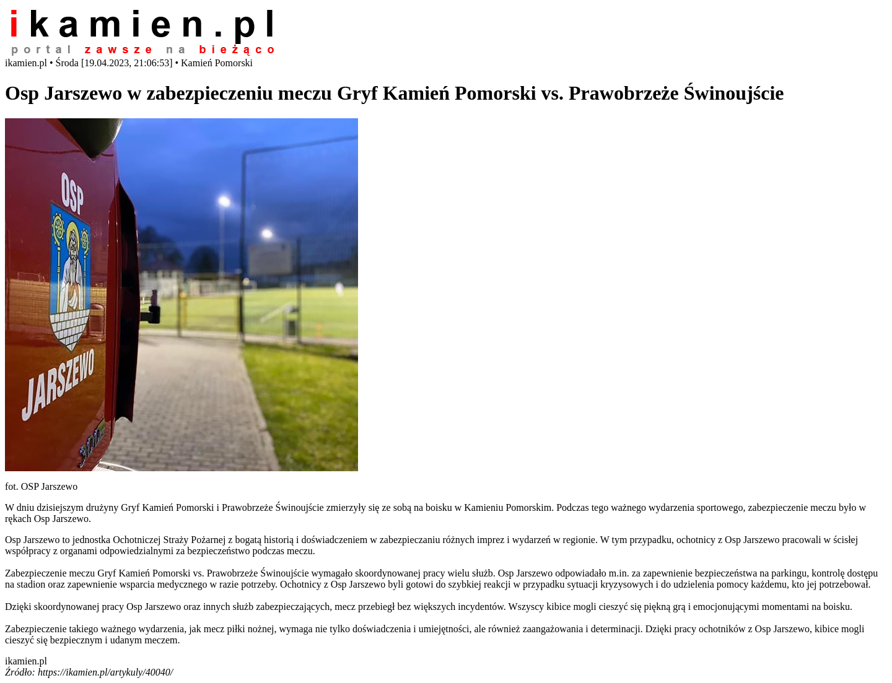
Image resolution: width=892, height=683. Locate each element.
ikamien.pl (26, 661)
